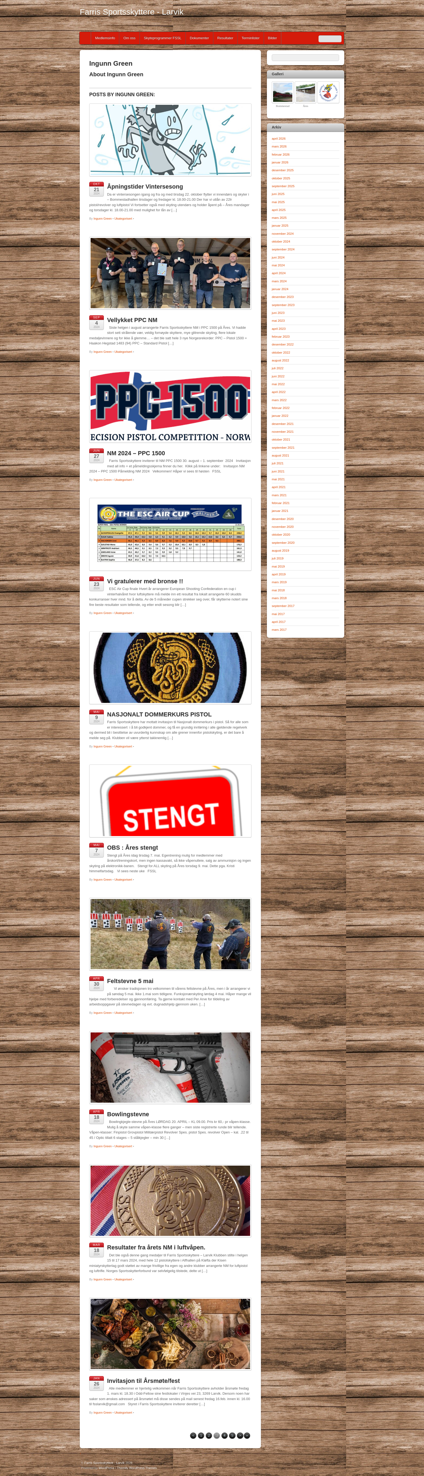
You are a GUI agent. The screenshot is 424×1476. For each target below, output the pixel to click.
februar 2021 (281, 503)
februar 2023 (281, 336)
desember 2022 (283, 344)
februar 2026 (281, 154)
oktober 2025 (281, 178)
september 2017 (283, 606)
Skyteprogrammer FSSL (162, 38)
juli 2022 (277, 368)
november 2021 (283, 431)
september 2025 (283, 186)
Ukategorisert (123, 218)
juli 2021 (277, 463)
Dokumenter (199, 38)
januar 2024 (280, 289)
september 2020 (283, 542)
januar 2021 (280, 510)
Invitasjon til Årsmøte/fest (143, 1380)
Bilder (272, 38)
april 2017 (279, 621)
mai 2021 (278, 479)
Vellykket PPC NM (132, 320)
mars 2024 (279, 281)
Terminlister (251, 38)
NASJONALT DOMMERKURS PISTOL (159, 714)
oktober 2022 (281, 352)
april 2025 (279, 210)
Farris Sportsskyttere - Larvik (104, 1462)
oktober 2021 (281, 439)
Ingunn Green (103, 218)
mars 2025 (279, 217)
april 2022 (279, 392)
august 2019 (280, 550)
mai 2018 (278, 590)
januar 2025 (280, 225)
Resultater (225, 38)
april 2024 (279, 273)
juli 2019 (277, 558)
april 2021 (279, 487)
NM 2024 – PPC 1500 (136, 453)
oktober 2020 (281, 534)
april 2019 (279, 574)
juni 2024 (278, 257)
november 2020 (283, 526)
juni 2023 (278, 312)
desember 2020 (283, 519)
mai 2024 (278, 265)
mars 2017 (279, 629)
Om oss (129, 38)
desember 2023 (283, 296)
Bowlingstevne (128, 1114)
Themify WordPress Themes (137, 1468)
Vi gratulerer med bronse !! (145, 581)
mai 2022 (278, 384)
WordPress (106, 1468)
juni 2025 (278, 194)
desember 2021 (283, 423)
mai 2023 (278, 320)
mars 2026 (279, 146)
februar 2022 (281, 408)
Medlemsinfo (105, 38)
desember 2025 (283, 170)
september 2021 (283, 447)
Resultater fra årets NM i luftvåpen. (156, 1247)
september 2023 (283, 305)
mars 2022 (279, 400)
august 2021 (280, 455)
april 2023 (279, 328)
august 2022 (280, 360)
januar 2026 (280, 162)
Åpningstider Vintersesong (145, 186)
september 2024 (283, 249)
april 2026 (279, 138)
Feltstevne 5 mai (130, 981)
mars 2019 (279, 582)
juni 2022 (278, 376)
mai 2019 (278, 566)
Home (86, 38)
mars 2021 (279, 495)
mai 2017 (278, 614)
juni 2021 (278, 471)
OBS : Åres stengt (132, 847)
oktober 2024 (281, 241)
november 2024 (283, 233)
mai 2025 (278, 202)
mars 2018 (279, 598)
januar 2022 (280, 415)
